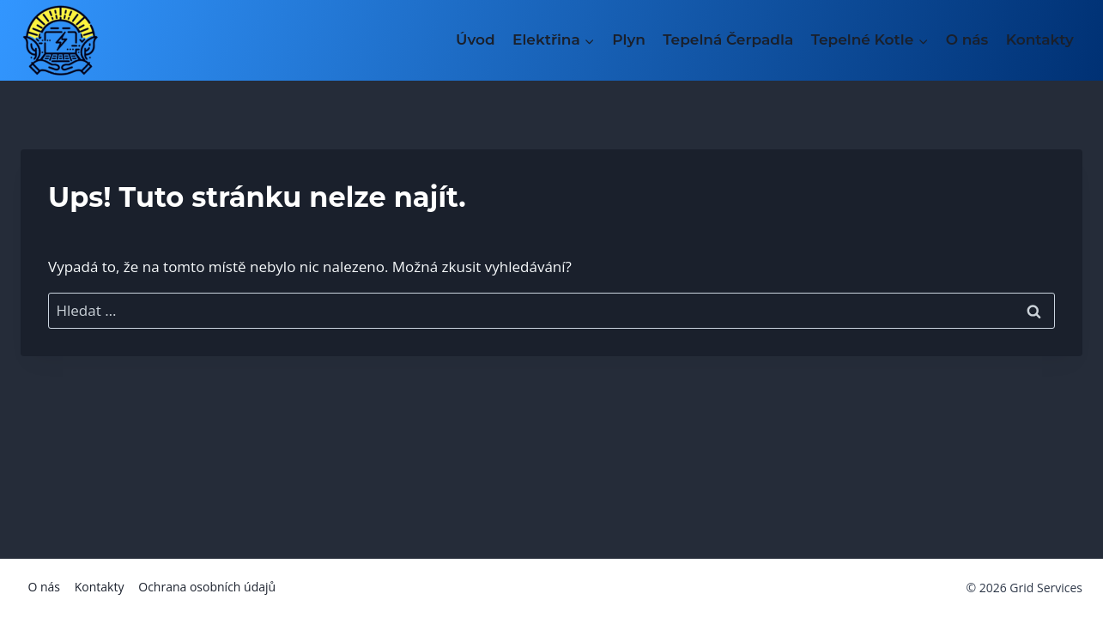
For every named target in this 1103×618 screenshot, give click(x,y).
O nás (967, 39)
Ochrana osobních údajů (207, 587)
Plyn (628, 39)
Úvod (475, 39)
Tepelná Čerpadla (728, 39)
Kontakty (1040, 39)
